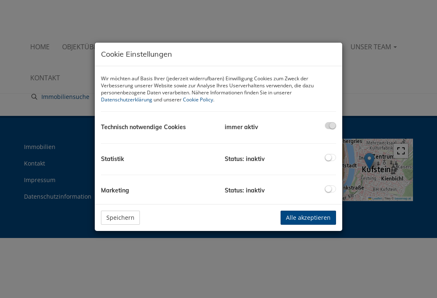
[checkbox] (330, 125)
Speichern (120, 217)
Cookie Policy (198, 99)
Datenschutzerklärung (126, 99)
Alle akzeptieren (308, 217)
